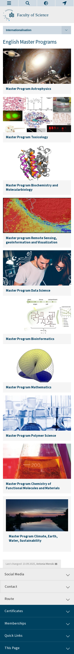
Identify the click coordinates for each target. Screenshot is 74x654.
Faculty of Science (33, 15)
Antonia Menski (45, 564)
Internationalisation (38, 30)
